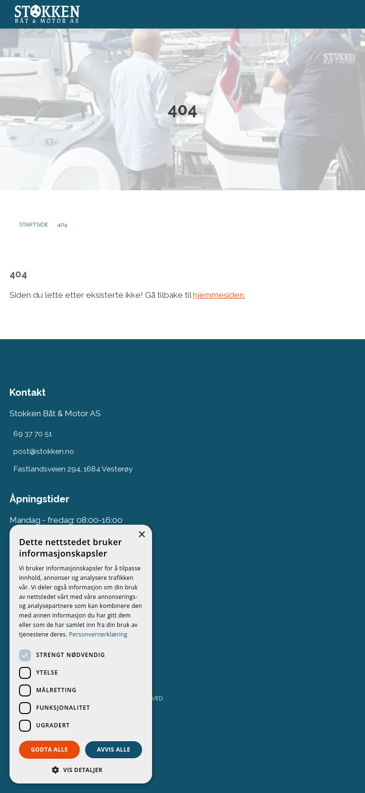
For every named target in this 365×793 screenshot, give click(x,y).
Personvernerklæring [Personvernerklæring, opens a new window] (98, 634)
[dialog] (81, 654)
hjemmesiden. (219, 295)
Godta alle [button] (49, 749)
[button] (81, 769)
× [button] (141, 534)
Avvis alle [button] (113, 749)
